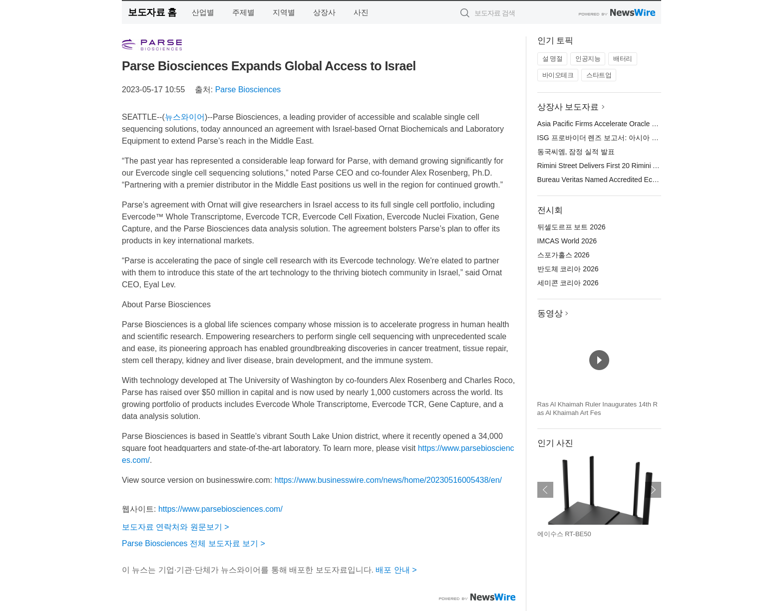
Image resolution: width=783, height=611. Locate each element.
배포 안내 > (396, 570)
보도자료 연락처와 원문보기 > (175, 527)
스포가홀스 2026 (563, 255)
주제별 (243, 12)
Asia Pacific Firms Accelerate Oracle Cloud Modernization (626, 124)
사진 (361, 12)
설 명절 (552, 58)
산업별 (203, 12)
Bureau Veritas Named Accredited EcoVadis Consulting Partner (635, 180)
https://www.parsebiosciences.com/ (220, 509)
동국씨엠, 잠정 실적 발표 (576, 152)
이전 (545, 490)
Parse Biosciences (248, 89)
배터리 (622, 58)
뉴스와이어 (185, 117)
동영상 (550, 313)
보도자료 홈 (152, 12)
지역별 (284, 12)
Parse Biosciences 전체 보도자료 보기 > (193, 543)
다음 (653, 490)
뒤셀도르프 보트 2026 (571, 227)
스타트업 (598, 75)
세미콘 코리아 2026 (568, 283)
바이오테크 (558, 75)
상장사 (324, 12)
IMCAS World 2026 (567, 241)
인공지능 (587, 58)
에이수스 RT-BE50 (564, 534)
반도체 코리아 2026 (568, 269)
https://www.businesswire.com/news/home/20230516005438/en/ (388, 480)
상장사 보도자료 (568, 107)
